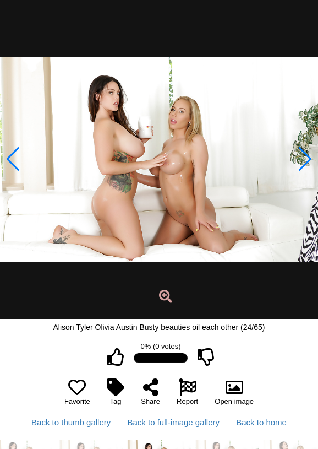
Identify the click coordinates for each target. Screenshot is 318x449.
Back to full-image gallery (173, 422)
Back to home (261, 422)
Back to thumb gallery (71, 422)
